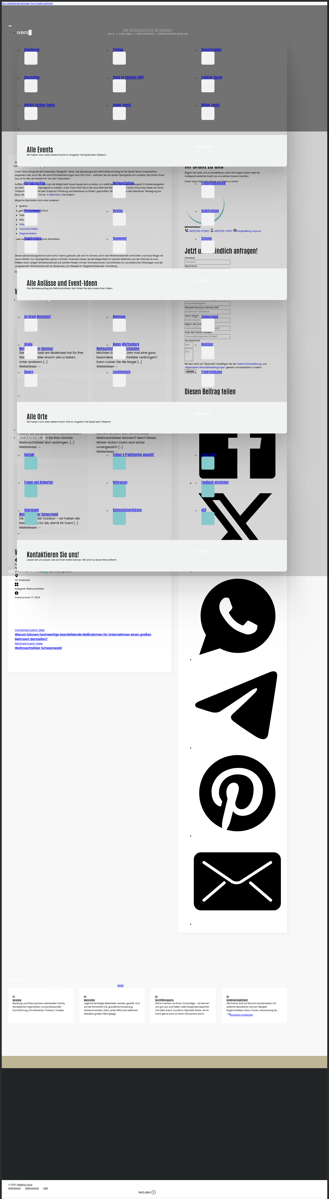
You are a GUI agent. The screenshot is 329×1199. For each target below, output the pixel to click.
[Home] (20, 16)
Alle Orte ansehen (203, 413)
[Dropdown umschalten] (30, 32)
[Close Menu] (10, 26)
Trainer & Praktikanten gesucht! (133, 454)
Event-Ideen (200, 279)
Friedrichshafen (211, 371)
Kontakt (29, 454)
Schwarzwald (209, 316)
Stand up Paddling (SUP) (128, 77)
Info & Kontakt (29, 437)
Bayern (28, 371)
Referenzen (120, 482)
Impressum (31, 510)
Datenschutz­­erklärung (127, 510)
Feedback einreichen (215, 482)
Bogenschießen (211, 49)
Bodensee (119, 316)
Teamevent (120, 238)
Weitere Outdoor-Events (39, 105)
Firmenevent (32, 210)
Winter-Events (210, 105)
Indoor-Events (122, 105)
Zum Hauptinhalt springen (16, 3)
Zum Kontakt (201, 551)
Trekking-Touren (211, 77)
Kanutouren (32, 49)
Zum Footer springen (42, 3)
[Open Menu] (10, 567)
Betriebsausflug (34, 183)
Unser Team (208, 454)
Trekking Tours (24, 1184)
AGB (203, 510)
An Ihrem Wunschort (37, 316)
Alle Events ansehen (204, 146)
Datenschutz (32, 1188)
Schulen (206, 238)
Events (22, 32)
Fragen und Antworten (38, 482)
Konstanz (207, 344)
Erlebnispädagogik (213, 183)
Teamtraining (33, 238)
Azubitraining (210, 210)
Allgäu (28, 344)
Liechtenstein (121, 371)
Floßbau (118, 49)
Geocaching (32, 77)
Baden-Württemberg (126, 344)
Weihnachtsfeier (123, 183)
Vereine (118, 210)
